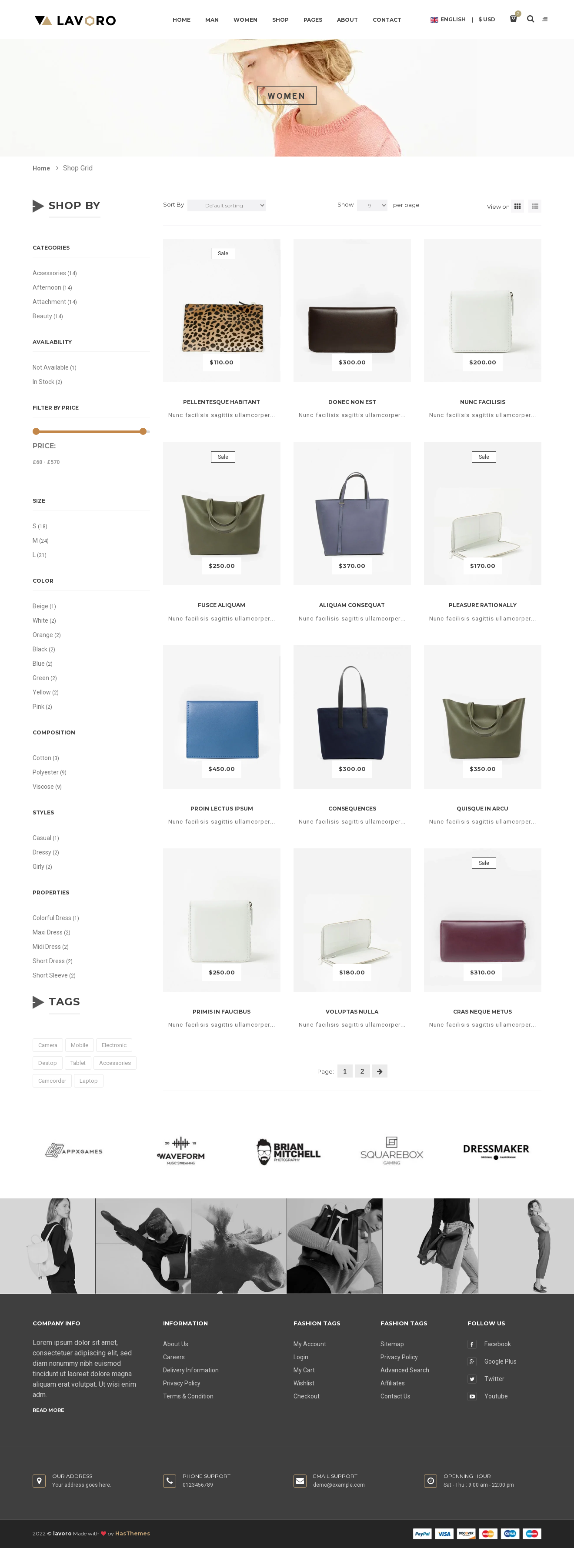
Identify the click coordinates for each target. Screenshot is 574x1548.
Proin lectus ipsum (221, 808)
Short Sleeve (50, 975)
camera (47, 1045)
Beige (40, 606)
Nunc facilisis (482, 402)
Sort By (173, 204)
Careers (174, 1357)
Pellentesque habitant (221, 402)
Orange (43, 634)
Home (181, 20)
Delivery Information (191, 1370)
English (448, 20)
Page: (325, 1071)
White (40, 620)
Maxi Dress (48, 932)
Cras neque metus (482, 1011)
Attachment (49, 301)
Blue (39, 663)
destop (47, 1063)
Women (245, 20)
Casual (42, 837)
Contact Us (395, 1396)
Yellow (42, 692)
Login (301, 1357)
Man (212, 20)
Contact (387, 20)
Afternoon (47, 287)
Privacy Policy (181, 1383)
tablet (78, 1063)
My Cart (304, 1370)
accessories (115, 1063)
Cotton (42, 757)
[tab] (517, 206)
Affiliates (392, 1383)
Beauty (42, 316)
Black (40, 649)
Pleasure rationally (483, 605)
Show (345, 204)
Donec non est (352, 402)
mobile (79, 1045)
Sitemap (392, 1344)
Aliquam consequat (352, 605)
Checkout (307, 1396)
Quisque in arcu (482, 808)
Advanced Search (404, 1370)
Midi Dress (47, 946)
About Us (175, 1344)
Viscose (43, 786)
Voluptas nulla (352, 1011)
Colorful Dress (52, 917)
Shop (280, 20)
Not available (51, 367)
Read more (48, 1410)
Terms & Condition (188, 1396)
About (347, 20)
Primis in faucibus (221, 1011)
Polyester (46, 772)
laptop (89, 1081)
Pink (38, 706)
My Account (310, 1344)
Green (41, 677)
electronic (114, 1045)
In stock (43, 381)
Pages (313, 20)
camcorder (52, 1081)
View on (498, 206)
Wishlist (304, 1383)
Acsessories (49, 273)
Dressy (42, 852)
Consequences (352, 808)
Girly (38, 866)
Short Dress (49, 960)
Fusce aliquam (221, 605)
